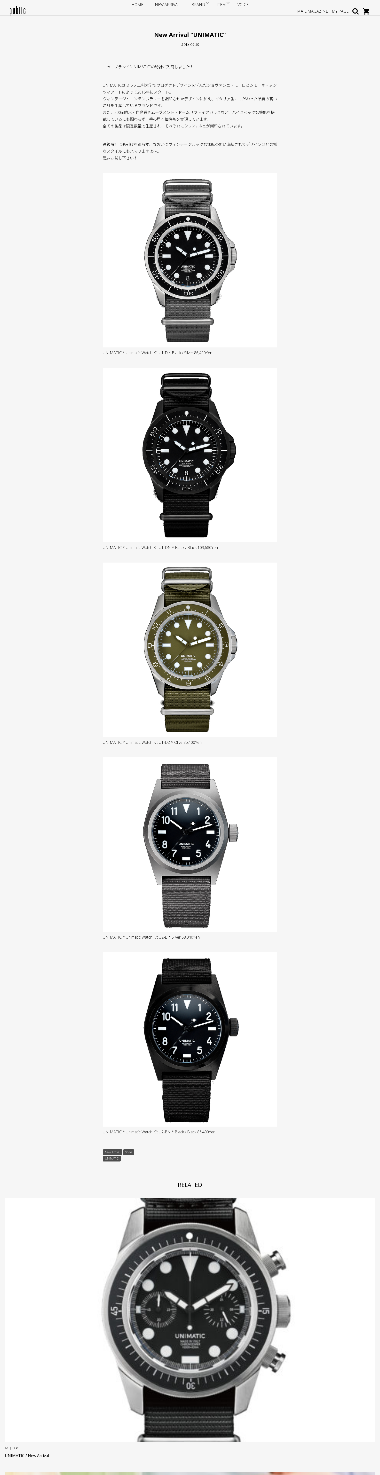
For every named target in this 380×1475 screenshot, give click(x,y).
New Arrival (113, 1152)
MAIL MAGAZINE (312, 7)
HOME (148, 7)
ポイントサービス (146, 1397)
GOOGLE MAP (29, 1425)
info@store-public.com (38, 1402)
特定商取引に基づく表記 (151, 1419)
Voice (132, 1152)
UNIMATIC (112, 1160)
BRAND (193, 7)
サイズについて (145, 1389)
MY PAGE (340, 7)
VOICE (232, 7)
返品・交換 (141, 1412)
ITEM (213, 7)
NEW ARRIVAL (170, 7)
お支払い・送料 (145, 1404)
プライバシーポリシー (150, 1427)
